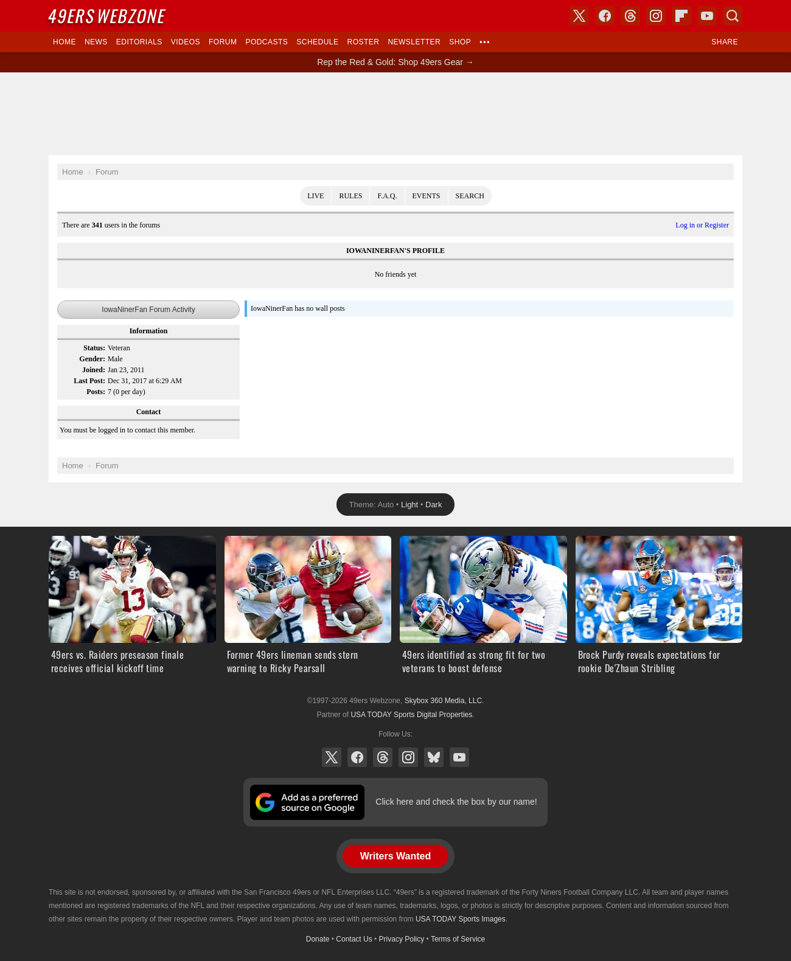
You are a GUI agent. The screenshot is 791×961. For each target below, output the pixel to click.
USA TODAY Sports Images (461, 919)
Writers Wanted (395, 856)
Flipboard (681, 16)
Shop (460, 42)
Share (724, 42)
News (96, 42)
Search (470, 196)
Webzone (107, 15)
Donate (318, 939)
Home (64, 42)
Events (427, 196)
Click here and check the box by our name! (456, 802)
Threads (382, 757)
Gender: (92, 359)
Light (409, 504)
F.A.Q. (387, 196)
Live (315, 196)
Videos (185, 42)
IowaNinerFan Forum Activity (148, 309)
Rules (350, 196)
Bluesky (434, 757)
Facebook (357, 757)
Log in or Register (702, 225)
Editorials (139, 42)
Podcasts (266, 42)
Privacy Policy (402, 939)
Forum (223, 42)
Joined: (93, 370)
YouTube (459, 757)
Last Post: (89, 380)
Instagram (408, 757)
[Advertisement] (395, 113)
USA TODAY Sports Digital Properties (411, 714)
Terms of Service (458, 939)
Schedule (317, 42)
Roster (363, 42)
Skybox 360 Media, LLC (443, 700)
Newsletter (414, 42)
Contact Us (354, 939)
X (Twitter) (331, 757)
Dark (433, 504)
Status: (94, 348)
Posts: (95, 391)
